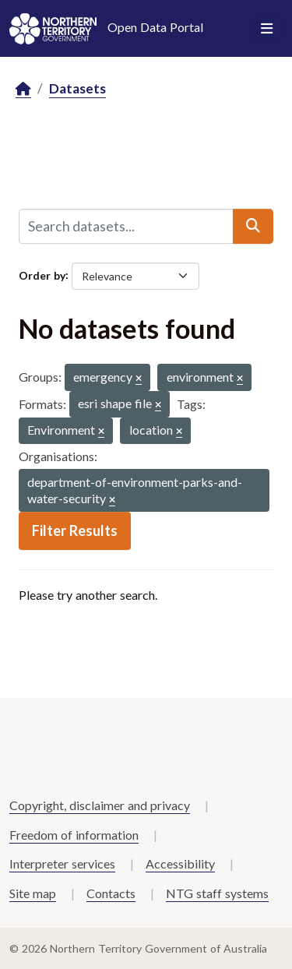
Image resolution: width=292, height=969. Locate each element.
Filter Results (75, 530)
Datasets (77, 88)
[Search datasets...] (126, 226)
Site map (32, 893)
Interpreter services (62, 863)
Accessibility (180, 863)
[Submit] (253, 226)
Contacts (110, 893)
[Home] (23, 89)
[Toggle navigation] (267, 29)
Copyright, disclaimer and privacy (99, 805)
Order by (42, 274)
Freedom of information (74, 834)
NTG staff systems (217, 893)
